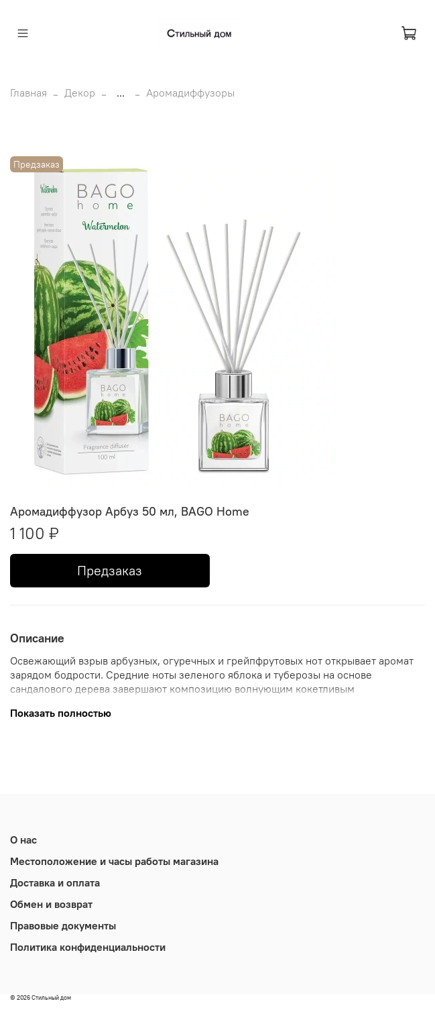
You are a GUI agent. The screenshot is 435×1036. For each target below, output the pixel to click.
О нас (23, 839)
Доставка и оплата (55, 882)
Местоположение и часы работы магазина (114, 861)
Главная (28, 92)
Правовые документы (63, 925)
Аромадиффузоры (190, 92)
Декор (79, 92)
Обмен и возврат (51, 904)
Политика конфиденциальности (88, 947)
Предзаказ (109, 570)
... (121, 93)
